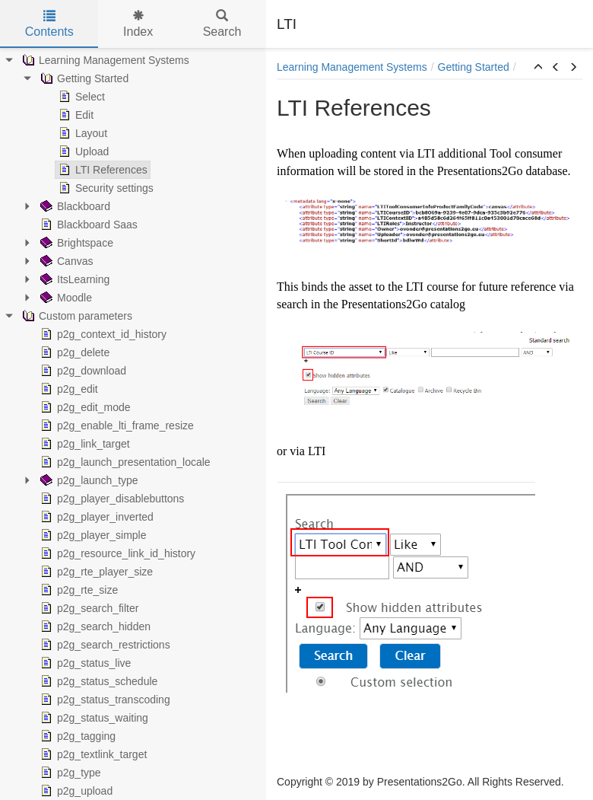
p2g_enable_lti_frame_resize (115, 425)
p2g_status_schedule (97, 681)
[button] (538, 67)
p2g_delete (73, 352)
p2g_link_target (83, 444)
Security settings (104, 188)
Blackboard (73, 206)
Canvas (65, 261)
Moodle (64, 297)
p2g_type (69, 772)
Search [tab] (222, 24)
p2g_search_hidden (94, 626)
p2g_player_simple (92, 535)
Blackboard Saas (87, 224)
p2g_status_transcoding (103, 699)
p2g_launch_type (87, 480)
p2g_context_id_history (101, 334)
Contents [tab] (49, 24)
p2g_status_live (84, 663)
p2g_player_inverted (95, 517)
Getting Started (82, 78)
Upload (82, 151)
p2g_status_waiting (92, 718)
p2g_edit (67, 389)
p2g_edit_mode (84, 407)
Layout (81, 133)
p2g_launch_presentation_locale (124, 462)
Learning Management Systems (104, 60)
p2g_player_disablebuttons (110, 498)
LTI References (101, 170)
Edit (74, 115)
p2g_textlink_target (92, 754)
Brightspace (75, 243)
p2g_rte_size (77, 590)
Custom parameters (75, 316)
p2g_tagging (76, 736)
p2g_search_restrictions (103, 645)
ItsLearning (73, 279)
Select (80, 97)
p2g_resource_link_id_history (116, 553)
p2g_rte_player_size (95, 572)
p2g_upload (75, 791)
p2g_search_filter (87, 608)
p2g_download (81, 371)
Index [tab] (138, 24)
